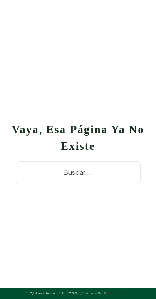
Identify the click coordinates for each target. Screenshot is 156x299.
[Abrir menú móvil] (87, 16)
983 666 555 (119, 293)
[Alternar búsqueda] (143, 16)
